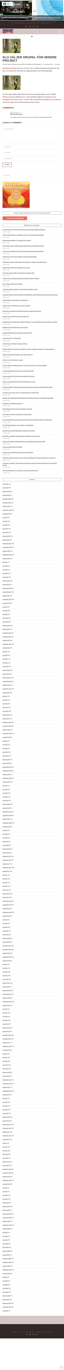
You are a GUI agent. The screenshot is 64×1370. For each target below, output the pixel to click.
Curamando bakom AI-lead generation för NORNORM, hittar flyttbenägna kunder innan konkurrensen (30, 294)
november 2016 (7, 904)
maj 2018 (5, 837)
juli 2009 (5, 1232)
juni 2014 (5, 1012)
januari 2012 (6, 1120)
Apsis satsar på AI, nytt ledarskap (12, 338)
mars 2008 (5, 1292)
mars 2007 (5, 1310)
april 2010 (5, 1199)
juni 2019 (5, 789)
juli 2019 (5, 785)
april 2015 (5, 975)
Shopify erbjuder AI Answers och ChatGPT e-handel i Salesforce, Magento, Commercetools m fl (29, 349)
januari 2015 (6, 986)
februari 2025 (6, 536)
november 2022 (7, 636)
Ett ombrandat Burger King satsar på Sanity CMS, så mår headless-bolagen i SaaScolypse (27, 419)
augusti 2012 (6, 1094)
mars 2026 (5, 487)
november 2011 (7, 1128)
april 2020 (5, 752)
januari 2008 (6, 1299)
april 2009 (5, 1243)
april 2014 (5, 1020)
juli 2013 (5, 1053)
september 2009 (7, 1225)
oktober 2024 (6, 551)
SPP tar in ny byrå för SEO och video (13, 360)
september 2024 (7, 554)
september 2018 (7, 823)
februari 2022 (6, 670)
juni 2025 (5, 521)
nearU (37, 102)
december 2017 (7, 856)
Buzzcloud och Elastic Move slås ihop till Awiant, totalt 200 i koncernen (22, 311)
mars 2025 (5, 532)
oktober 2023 (6, 595)
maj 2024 (5, 569)
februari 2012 (6, 1117)
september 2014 (7, 1001)
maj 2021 (5, 703)
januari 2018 (6, 852)
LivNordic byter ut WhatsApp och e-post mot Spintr (16, 305)
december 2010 (7, 1169)
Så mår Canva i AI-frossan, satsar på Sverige (15, 343)
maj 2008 (5, 1284)
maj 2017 (5, 882)
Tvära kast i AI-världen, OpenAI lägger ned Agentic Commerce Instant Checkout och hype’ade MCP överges (30, 464)
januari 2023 (6, 629)
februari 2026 (6, 491)
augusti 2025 (6, 513)
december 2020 (7, 722)
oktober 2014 (6, 998)
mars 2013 (5, 1068)
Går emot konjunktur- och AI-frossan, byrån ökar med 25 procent (20, 470)
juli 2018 (5, 830)
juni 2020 (5, 744)
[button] (59, 32)
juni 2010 (5, 1191)
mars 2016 (5, 934)
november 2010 (7, 1173)
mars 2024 (5, 577)
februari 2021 (6, 715)
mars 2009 (5, 1247)
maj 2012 (5, 1106)
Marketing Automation (28, 1331)
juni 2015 (5, 968)
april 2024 (5, 573)
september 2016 (7, 912)
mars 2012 (5, 1113)
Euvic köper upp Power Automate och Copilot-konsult (17, 414)
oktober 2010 (6, 1176)
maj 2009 (5, 1240)
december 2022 (7, 633)
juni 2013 (5, 1057)
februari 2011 (6, 1161)
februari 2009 (6, 1251)
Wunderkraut (7, 68)
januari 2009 (6, 1255)
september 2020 (7, 733)
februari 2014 (6, 1027)
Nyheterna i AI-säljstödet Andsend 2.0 (13, 403)
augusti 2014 (6, 1005)
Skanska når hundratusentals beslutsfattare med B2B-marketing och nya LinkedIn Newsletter (28, 398)
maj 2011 (5, 1150)
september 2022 (7, 644)
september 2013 (7, 1046)
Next (60, 10)
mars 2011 (5, 1158)
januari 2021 (6, 718)
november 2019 (7, 770)
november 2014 (7, 994)
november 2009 (7, 1217)
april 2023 (5, 618)
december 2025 (7, 499)
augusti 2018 (6, 826)
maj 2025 (5, 525)
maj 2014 (5, 1016)
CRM (19, 1331)
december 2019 (7, 767)
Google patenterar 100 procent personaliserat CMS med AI (19, 376)
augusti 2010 (6, 1184)
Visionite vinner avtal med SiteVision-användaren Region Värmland (21, 278)
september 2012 (7, 1091)
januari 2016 (6, 942)
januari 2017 (6, 897)
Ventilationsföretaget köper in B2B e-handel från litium (17, 333)
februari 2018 (6, 849)
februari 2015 (6, 983)
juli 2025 (5, 517)
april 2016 (5, 931)
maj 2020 (5, 748)
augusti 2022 (6, 647)
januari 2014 (6, 1031)
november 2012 (7, 1083)
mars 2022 (5, 666)
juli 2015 (5, 964)
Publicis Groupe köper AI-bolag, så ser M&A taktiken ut (17, 354)
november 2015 (7, 949)
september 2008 (7, 1269)
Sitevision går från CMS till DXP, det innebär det (16, 316)
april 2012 (5, 1109)
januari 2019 (6, 808)
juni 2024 (5, 566)
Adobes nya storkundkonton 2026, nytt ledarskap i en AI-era (19, 381)
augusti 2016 (6, 916)
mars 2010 (5, 1202)
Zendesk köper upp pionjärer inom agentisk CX (15, 300)
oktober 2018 (6, 819)
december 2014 (7, 990)
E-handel (14, 1331)
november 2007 (7, 1307)
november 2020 (7, 726)
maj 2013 (5, 1061)
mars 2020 (5, 756)
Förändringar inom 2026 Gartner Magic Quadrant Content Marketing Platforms (24, 229)
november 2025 (7, 502)
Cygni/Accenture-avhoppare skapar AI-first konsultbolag (18, 452)
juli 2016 (5, 919)
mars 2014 (5, 1024)
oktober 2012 (6, 1087)
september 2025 (7, 510)
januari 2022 (6, 674)
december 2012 (7, 1079)
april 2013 (5, 1065)
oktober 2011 (6, 1132)
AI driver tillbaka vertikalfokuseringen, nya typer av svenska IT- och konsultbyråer (25, 365)
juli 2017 (5, 875)
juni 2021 (5, 700)
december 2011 (7, 1124)
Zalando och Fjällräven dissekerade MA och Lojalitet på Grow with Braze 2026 (24, 441)
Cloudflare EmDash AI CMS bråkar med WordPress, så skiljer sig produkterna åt (24, 262)
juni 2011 (5, 1147)
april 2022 (5, 662)
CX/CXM (50, 1331)
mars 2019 (5, 800)
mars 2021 (5, 711)
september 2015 (7, 957)
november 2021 (7, 681)
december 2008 (7, 1258)
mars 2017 (5, 890)
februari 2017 (6, 893)
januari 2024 (6, 584)
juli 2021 (5, 696)
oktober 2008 (6, 1266)
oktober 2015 (6, 953)
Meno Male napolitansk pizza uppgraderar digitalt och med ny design (21, 436)
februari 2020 (6, 759)
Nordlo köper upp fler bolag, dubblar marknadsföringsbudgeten (20, 256)
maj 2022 (5, 659)
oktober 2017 (6, 864)
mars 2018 (5, 845)
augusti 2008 (6, 1273)
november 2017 (7, 860)
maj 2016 (5, 927)
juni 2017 (5, 878)
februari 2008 (6, 1295)
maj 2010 (5, 1195)
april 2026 (5, 484)
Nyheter (10, 64)
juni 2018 (5, 834)
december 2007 (7, 1303)
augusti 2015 (6, 960)
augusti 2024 (6, 558)
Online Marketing (42, 1331)
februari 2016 (6, 938)
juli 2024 (5, 562)
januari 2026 (6, 495)
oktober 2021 (6, 685)
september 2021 (7, 688)
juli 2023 (5, 607)
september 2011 (7, 1135)
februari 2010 (6, 1206)
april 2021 (5, 707)
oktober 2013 (6, 1042)
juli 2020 (5, 741)
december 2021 (7, 677)
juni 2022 (5, 655)
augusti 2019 (6, 782)
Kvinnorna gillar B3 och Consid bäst (12, 447)
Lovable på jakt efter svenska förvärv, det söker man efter (18, 371)
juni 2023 (5, 610)
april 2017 (5, 886)
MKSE (32, 1329)
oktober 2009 (6, 1221)
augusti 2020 (6, 737)
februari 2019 (6, 804)
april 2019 (5, 796)
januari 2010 (6, 1210)
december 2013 (7, 1035)
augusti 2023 (6, 603)
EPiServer (6, 97)
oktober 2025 (6, 506)
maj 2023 (5, 614)
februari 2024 (6, 580)
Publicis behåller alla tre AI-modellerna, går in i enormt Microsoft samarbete (23, 235)
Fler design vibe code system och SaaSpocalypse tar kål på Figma (21, 392)
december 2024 (7, 543)
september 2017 (7, 867)
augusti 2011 (6, 1139)
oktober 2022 (6, 640)
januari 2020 (6, 763)
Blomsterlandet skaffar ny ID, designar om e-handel (17, 240)
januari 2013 (6, 1076)
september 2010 (7, 1180)
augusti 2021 (6, 692)
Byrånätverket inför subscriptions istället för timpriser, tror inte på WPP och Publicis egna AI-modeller (30, 322)
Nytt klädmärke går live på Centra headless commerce (17, 409)
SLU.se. (24, 97)
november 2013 (7, 1038)
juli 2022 (5, 651)
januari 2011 (6, 1165)
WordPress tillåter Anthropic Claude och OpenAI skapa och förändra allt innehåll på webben (28, 387)
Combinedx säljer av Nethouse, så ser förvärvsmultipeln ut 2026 (20, 289)
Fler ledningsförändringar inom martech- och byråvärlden (18, 425)
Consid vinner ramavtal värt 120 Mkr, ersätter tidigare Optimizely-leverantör (23, 251)
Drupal (5, 64)
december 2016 (7, 901)
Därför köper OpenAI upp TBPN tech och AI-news (16, 267)
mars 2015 (5, 979)
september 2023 (7, 599)
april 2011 (5, 1154)
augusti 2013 (6, 1050)
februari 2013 (6, 1072)
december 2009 (7, 1214)
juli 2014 (5, 1009)
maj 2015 (5, 971)
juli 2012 (5, 1098)
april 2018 (5, 841)
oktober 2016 (6, 908)
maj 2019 (5, 793)
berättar (14, 68)
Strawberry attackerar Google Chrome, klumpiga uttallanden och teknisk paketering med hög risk (29, 457)
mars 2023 (5, 621)
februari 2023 (6, 625)
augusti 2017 (6, 871)
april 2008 (5, 1288)
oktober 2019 (6, 774)
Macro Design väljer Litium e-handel (12, 284)
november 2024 (7, 547)
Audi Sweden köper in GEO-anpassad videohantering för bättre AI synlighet (23, 246)
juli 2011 (5, 1143)
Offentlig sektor (16, 64)
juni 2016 (5, 923)
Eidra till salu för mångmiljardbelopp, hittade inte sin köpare (19, 430)
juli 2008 (5, 1277)
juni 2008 (5, 1281)
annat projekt (9, 102)
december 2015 (7, 945)
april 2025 (5, 528)
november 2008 (7, 1262)
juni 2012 (5, 1102)
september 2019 (7, 778)
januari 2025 (6, 540)
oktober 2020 (6, 729)
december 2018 (7, 811)
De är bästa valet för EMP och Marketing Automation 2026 (18, 273)
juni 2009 (5, 1236)
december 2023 (7, 588)
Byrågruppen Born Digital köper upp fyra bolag (15, 327)
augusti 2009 (6, 1228)
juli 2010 (5, 1188)
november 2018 (7, 815)
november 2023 (7, 592)
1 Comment (57, 64)
